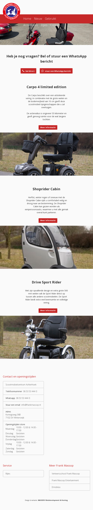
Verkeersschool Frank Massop (66, 473)
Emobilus (56, 487)
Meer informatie (48, 127)
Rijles (44, 25)
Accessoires (30, 25)
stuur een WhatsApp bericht (56, 71)
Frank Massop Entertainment (65, 480)
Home (27, 19)
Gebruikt (50, 19)
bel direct (28, 71)
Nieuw (38, 19)
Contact (55, 25)
